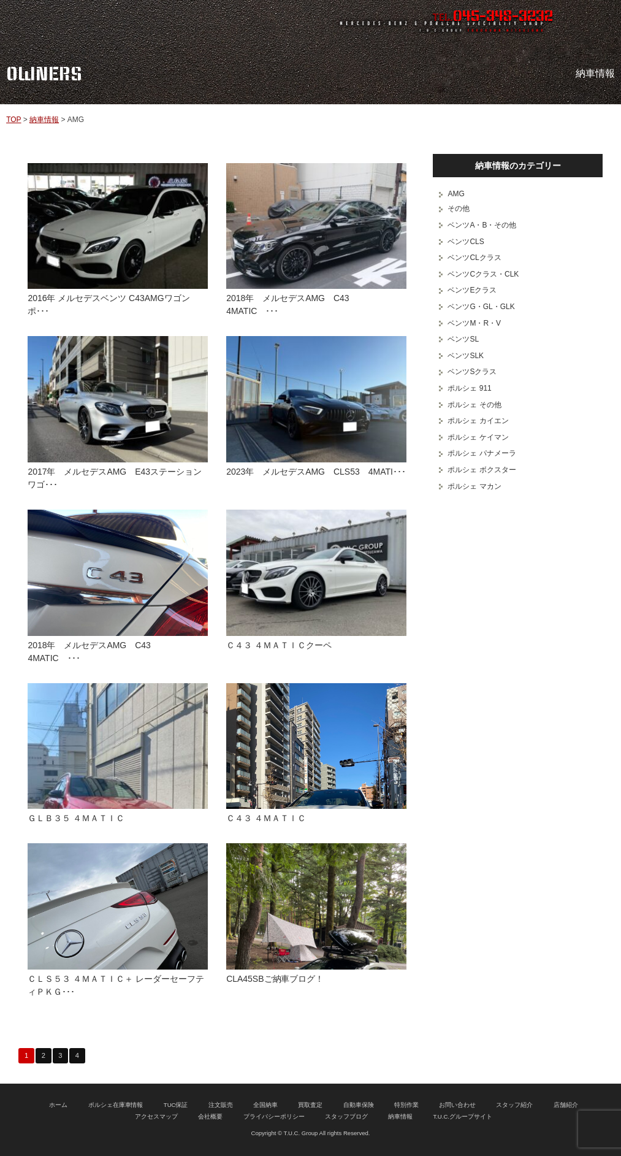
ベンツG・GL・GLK (481, 306)
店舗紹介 (566, 1104)
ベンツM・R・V (474, 323)
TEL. (492, 17)
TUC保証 (176, 1104)
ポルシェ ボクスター (482, 469)
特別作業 (406, 1104)
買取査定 (310, 1104)
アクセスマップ (156, 1116)
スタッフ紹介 (514, 1104)
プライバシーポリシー (274, 1116)
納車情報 (44, 119)
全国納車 (265, 1104)
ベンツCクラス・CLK (483, 274)
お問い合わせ (457, 1104)
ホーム (58, 1104)
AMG (456, 193)
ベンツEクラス (472, 290)
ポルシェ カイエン (478, 420)
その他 (459, 208)
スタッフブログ (346, 1116)
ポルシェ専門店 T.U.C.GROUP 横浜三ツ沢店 (130, 21)
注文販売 (220, 1104)
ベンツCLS (466, 241)
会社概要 (210, 1116)
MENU (599, 21)
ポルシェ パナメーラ (482, 453)
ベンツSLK (466, 355)
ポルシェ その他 (474, 404)
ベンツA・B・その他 (482, 225)
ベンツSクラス (472, 371)
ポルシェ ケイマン (478, 437)
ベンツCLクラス (474, 257)
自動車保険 (358, 1104)
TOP (13, 119)
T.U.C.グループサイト (462, 1116)
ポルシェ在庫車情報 (115, 1104)
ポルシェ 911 (469, 388)
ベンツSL (463, 339)
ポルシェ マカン (474, 486)
